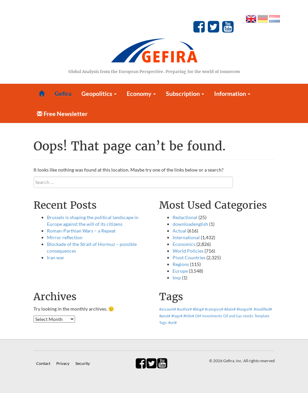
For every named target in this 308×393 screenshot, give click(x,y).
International (186, 237)
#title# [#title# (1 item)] (188, 316)
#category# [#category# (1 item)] (214, 309)
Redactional (185, 217)
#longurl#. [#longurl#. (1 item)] (245, 309)
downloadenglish (190, 224)
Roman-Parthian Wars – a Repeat (81, 231)
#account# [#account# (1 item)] (167, 309)
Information (232, 93)
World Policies (188, 251)
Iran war (55, 257)
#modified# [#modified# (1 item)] (263, 309)
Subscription (185, 93)
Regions (181, 264)
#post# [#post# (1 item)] (164, 316)
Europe (180, 271)
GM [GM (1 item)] (198, 316)
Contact (43, 363)
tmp (177, 277)
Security (82, 363)
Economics (184, 244)
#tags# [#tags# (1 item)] (176, 316)
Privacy (63, 363)
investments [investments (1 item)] (212, 316)
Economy (141, 93)
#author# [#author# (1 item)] (184, 309)
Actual (179, 231)
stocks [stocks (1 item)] (248, 316)
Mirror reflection (64, 237)
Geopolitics (99, 93)
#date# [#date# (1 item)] (230, 309)
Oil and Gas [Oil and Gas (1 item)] (232, 316)
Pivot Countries (189, 257)
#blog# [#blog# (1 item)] (198, 309)
